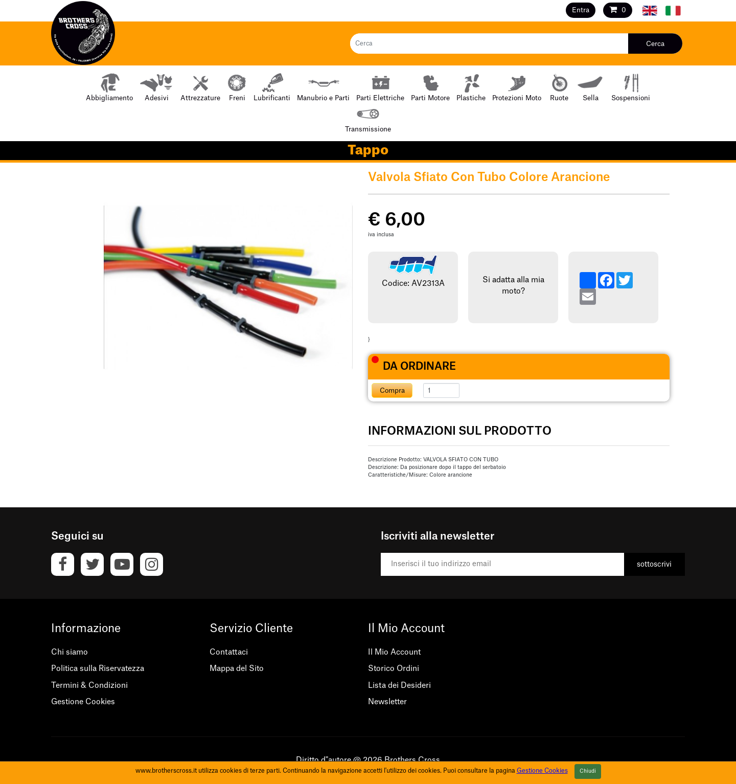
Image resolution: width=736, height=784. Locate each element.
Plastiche (471, 86)
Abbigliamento (109, 86)
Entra (580, 10)
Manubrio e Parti (323, 86)
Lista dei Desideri (399, 685)
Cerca (655, 43)
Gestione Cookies (83, 702)
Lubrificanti (272, 86)
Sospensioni (630, 86)
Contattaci (229, 652)
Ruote (559, 86)
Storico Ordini (393, 669)
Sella (591, 86)
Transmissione (368, 117)
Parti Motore (430, 86)
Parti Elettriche (380, 86)
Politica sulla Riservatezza (97, 669)
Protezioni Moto (516, 86)
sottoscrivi (654, 564)
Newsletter (387, 702)
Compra (392, 390)
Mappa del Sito (237, 669)
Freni (237, 86)
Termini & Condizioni (89, 685)
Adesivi (157, 86)
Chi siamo (69, 652)
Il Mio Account (394, 652)
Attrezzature (200, 86)
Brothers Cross (412, 760)
